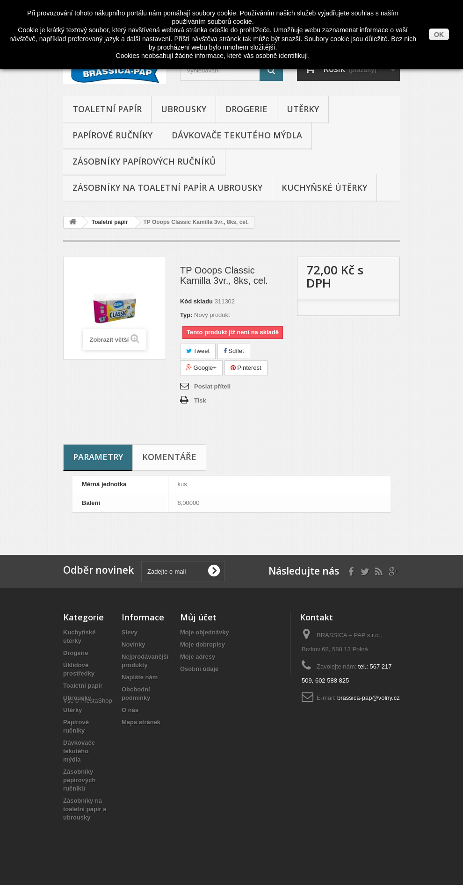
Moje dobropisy (202, 644)
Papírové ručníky (112, 135)
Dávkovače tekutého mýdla (237, 135)
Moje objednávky (204, 632)
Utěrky (303, 109)
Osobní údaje (199, 668)
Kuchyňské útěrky (324, 187)
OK (439, 34)
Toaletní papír (107, 109)
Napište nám (140, 677)
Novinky (133, 644)
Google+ (201, 367)
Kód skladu (196, 301)
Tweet (198, 350)
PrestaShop (96, 833)
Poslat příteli (212, 386)
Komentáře (169, 456)
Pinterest (246, 367)
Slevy (129, 632)
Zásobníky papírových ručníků (144, 161)
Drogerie (246, 109)
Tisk (200, 400)
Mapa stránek (141, 722)
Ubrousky (183, 109)
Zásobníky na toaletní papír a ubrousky (167, 187)
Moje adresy (197, 656)
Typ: (186, 314)
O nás (130, 709)
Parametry (98, 456)
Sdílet (234, 350)
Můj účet (198, 617)
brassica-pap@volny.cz (368, 697)
